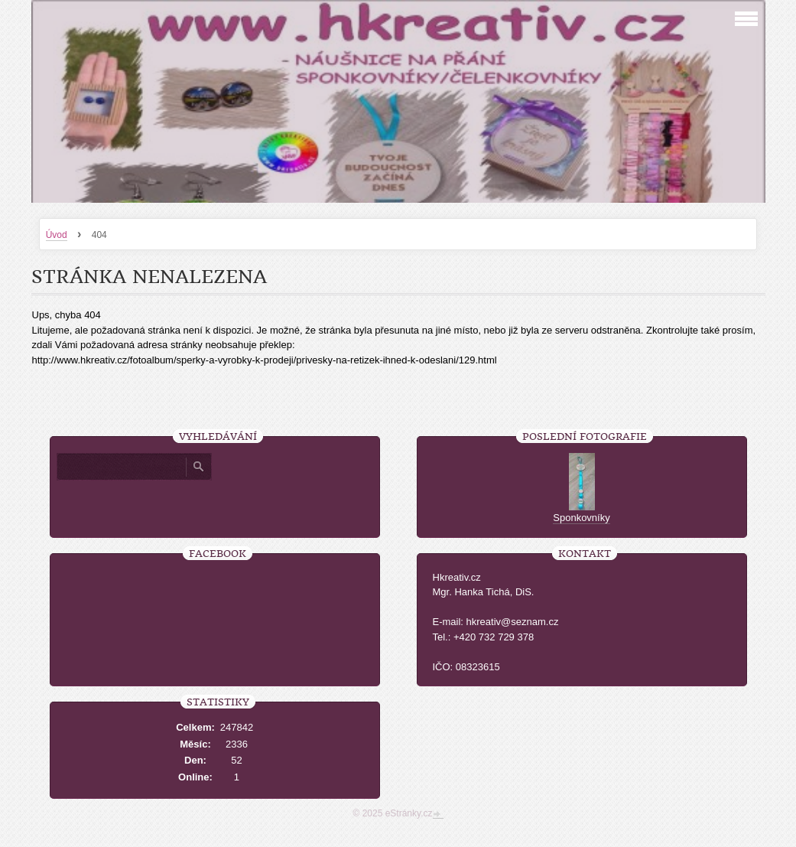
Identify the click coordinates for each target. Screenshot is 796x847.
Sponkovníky (581, 517)
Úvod (56, 235)
